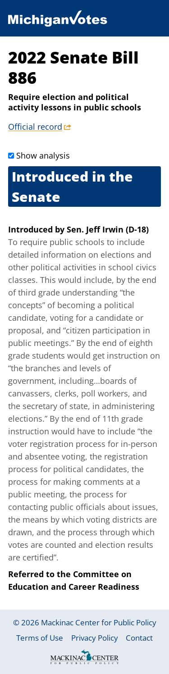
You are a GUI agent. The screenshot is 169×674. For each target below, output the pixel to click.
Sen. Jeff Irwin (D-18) (108, 229)
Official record (35, 126)
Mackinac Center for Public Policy (98, 622)
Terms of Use (39, 638)
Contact (139, 638)
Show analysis (43, 155)
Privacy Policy (94, 638)
